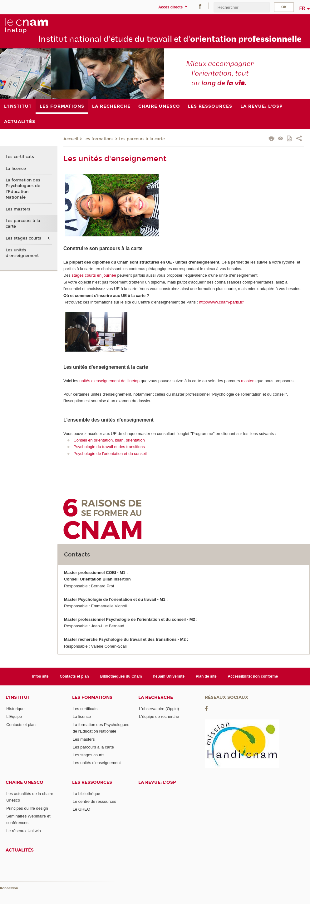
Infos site (40, 676)
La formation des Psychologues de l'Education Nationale (23, 189)
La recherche (155, 697)
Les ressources (92, 782)
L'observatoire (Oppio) (159, 708)
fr (302, 8)
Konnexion (9, 888)
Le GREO (81, 809)
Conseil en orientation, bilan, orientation (109, 440)
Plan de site (206, 676)
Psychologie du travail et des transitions (109, 446)
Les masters (18, 209)
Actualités (20, 850)
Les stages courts (23, 238)
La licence (16, 168)
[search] (242, 7)
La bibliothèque (86, 793)
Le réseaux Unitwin (23, 830)
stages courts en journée (94, 275)
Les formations (98, 138)
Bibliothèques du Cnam (121, 676)
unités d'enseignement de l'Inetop (109, 380)
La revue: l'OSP (157, 782)
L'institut (18, 697)
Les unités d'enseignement (22, 253)
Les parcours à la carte (142, 138)
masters (248, 380)
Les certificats (20, 156)
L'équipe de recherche (159, 716)
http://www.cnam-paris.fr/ (221, 302)
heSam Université (169, 676)
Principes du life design (27, 808)
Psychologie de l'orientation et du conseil (109, 453)
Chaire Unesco (24, 782)
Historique (15, 708)
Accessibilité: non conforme (253, 676)
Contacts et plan (74, 676)
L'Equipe (14, 716)
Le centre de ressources (94, 801)
